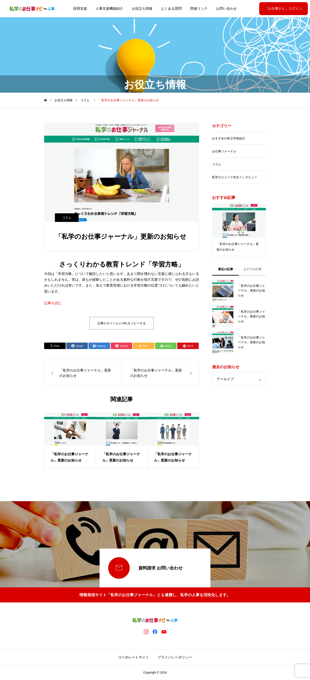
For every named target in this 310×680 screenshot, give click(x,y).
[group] (70, 441)
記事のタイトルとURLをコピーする (122, 323)
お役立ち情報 (142, 8)
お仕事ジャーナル (224, 151)
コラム (66, 217)
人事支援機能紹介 (109, 8)
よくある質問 (171, 8)
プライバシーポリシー (175, 657)
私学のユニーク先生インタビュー (234, 177)
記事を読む (52, 303)
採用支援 (80, 8)
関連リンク (199, 8)
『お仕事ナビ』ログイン (283, 8)
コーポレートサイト (133, 657)
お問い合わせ (226, 8)
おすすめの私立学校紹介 (228, 138)
